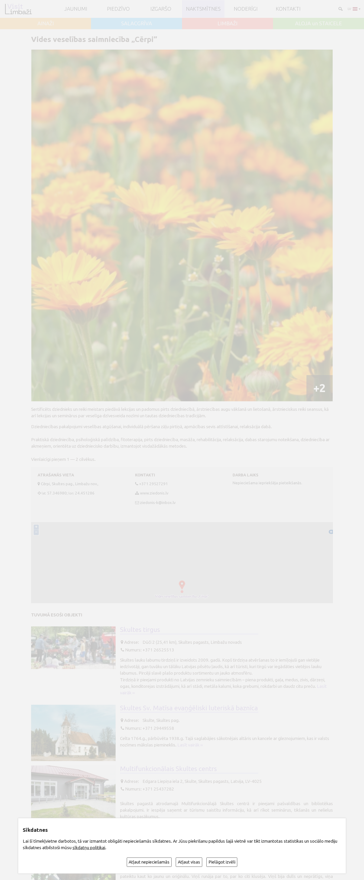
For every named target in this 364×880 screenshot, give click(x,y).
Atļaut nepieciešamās (149, 861)
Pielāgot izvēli (221, 861)
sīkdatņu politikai (88, 847)
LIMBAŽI (227, 23)
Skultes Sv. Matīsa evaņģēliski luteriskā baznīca (189, 707)
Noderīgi (246, 9)
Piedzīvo (118, 9)
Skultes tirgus (140, 629)
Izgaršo (160, 9)
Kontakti (288, 9)
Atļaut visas (189, 861)
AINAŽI (45, 23)
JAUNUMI (75, 9)
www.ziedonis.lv (154, 493)
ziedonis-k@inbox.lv (158, 502)
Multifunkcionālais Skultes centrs (168, 768)
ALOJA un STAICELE (318, 23)
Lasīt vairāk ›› (190, 744)
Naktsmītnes (203, 9)
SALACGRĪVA (136, 23)
